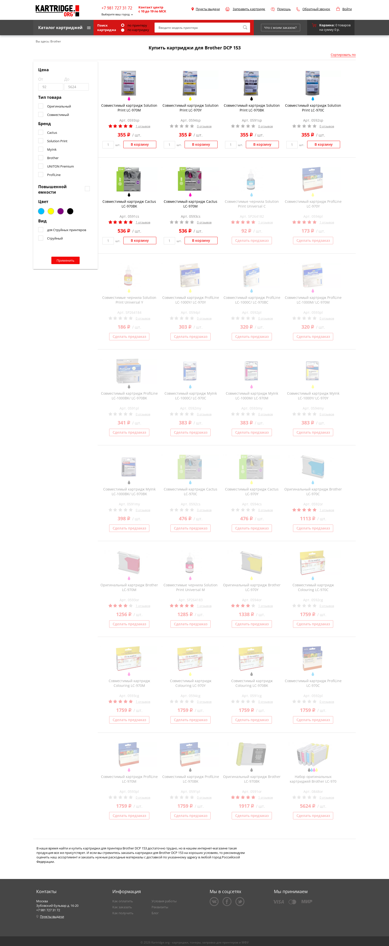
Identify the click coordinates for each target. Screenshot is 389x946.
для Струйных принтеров (66, 230)
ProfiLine (54, 175)
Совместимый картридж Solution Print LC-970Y (190, 107)
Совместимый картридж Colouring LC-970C (313, 587)
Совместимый (58, 114)
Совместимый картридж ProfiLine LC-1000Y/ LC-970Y (190, 300)
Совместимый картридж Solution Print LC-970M (129, 107)
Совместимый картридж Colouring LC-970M (129, 683)
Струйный (55, 238)
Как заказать (122, 907)
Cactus (52, 132)
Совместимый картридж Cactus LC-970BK (129, 204)
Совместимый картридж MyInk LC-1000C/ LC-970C (190, 395)
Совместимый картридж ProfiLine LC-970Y (313, 204)
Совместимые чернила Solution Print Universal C (252, 204)
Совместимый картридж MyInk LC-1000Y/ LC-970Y (313, 395)
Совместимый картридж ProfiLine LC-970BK (190, 779)
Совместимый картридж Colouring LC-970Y (190, 683)
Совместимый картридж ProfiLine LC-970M (129, 779)
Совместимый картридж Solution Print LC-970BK (252, 107)
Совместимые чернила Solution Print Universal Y (129, 300)
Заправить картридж (249, 9)
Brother (53, 158)
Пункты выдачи (208, 9)
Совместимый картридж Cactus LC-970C (190, 491)
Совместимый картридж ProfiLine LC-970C (313, 683)
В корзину (140, 144)
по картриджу (135, 30)
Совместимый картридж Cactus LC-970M (190, 204)
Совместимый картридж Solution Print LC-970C (313, 107)
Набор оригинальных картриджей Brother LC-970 (313, 779)
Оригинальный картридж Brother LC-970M (129, 587)
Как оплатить (122, 901)
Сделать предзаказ (252, 240)
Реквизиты (160, 907)
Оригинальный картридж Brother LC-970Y (252, 587)
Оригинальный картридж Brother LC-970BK (252, 779)
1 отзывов (143, 126)
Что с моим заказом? (280, 27)
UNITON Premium (60, 166)
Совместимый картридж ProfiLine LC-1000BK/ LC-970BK (129, 395)
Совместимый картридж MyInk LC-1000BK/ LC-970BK (129, 491)
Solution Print (57, 141)
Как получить (122, 913)
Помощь (284, 9)
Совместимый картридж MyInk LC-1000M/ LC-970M (252, 395)
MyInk (52, 149)
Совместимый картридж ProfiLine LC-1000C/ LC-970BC (252, 300)
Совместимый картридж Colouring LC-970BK (252, 683)
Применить (65, 260)
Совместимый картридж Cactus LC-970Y (252, 491)
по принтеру (134, 25)
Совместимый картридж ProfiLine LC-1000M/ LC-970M (313, 300)
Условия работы (164, 901)
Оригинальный (59, 106)
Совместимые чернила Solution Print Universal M (190, 587)
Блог (155, 913)
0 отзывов (204, 126)
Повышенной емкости (52, 189)
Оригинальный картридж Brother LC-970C (313, 491)
